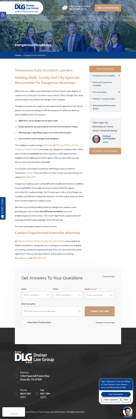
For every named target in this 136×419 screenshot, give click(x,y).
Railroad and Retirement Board (104, 107)
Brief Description (28, 304)
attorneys (48, 145)
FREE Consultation (108, 8)
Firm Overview (29, 19)
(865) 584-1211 (28, 177)
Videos (97, 19)
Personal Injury (100, 92)
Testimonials (85, 19)
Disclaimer (99, 323)
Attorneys (44, 19)
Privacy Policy (110, 323)
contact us (23, 258)
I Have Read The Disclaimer (39, 322)
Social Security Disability (104, 75)
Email (90, 289)
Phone (55, 289)
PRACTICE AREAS (58, 19)
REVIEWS (72, 19)
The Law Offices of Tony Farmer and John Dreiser (41, 241)
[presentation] (39, 333)
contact (30, 173)
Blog (105, 19)
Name (23, 289)
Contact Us (115, 19)
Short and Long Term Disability (102, 84)
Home (17, 19)
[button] (3, 15)
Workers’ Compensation (104, 98)
